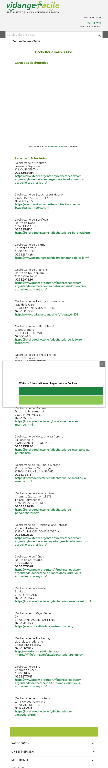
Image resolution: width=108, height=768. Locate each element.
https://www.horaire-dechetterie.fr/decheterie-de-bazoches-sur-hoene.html (47, 206)
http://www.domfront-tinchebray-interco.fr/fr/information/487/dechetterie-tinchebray (49, 653)
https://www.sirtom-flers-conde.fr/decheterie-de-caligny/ (52, 257)
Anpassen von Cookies (63, 383)
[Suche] (53, 34)
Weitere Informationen (33, 383)
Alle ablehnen (61, 400)
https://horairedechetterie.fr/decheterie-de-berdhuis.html (53, 232)
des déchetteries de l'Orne (54, 146)
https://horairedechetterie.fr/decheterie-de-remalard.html (53, 601)
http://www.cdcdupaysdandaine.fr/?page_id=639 (46, 314)
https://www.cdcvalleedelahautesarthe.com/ (44, 626)
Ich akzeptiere (61, 391)
